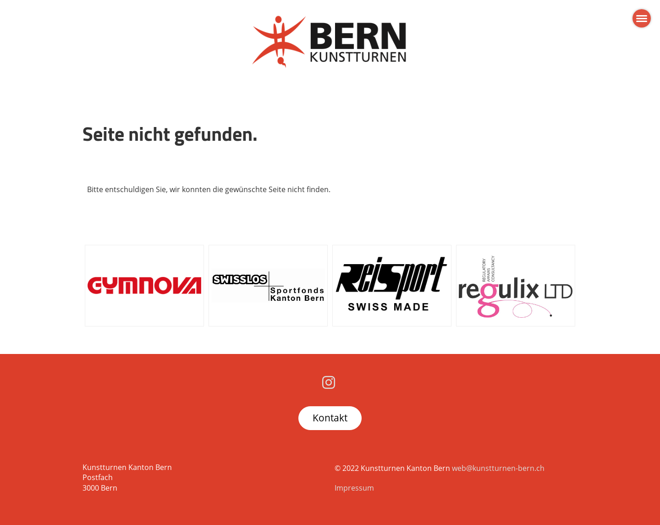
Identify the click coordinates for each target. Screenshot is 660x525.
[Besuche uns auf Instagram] (328, 382)
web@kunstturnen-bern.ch (498, 468)
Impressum (354, 488)
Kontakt (330, 417)
